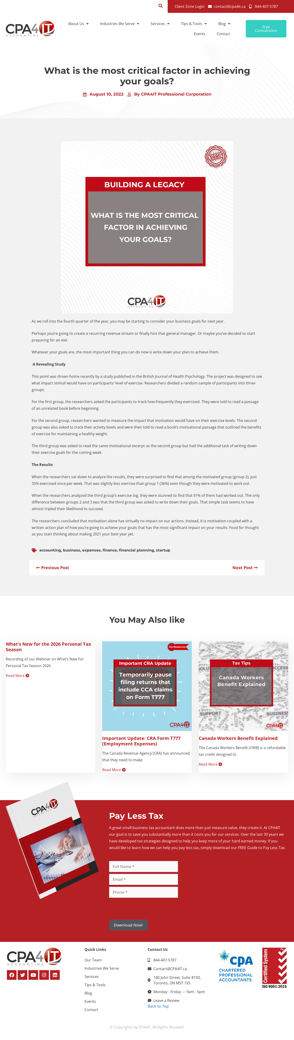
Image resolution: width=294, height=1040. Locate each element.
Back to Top (158, 1006)
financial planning (136, 550)
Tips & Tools (194, 24)
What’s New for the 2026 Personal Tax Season (48, 647)
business (71, 550)
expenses (91, 550)
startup (163, 550)
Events (199, 33)
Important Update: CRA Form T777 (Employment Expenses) (141, 741)
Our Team (93, 960)
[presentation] (144, 909)
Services (160, 24)
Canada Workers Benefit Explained (238, 738)
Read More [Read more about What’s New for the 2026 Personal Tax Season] (17, 675)
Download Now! (128, 925)
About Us (78, 24)
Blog (224, 24)
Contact (223, 33)
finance (110, 550)
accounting (50, 550)
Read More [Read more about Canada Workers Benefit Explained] (210, 764)
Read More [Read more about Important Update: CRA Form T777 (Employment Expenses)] (114, 769)
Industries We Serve (119, 24)
